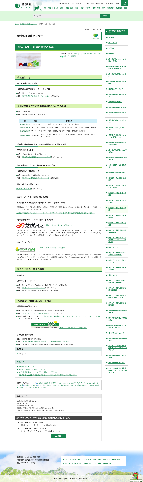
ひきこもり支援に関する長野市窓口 (117, 304)
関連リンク (20, 362)
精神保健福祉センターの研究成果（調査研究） (117, 67)
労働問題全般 (88, 53)
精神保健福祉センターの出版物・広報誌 (117, 60)
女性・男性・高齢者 (69, 383)
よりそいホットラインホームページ (33, 288)
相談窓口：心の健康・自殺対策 (117, 179)
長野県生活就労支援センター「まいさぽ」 (35, 96)
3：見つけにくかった (53, 431)
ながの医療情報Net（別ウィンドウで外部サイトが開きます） (39, 372)
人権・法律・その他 (44, 385)
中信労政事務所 (25, 131)
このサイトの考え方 (70, 459)
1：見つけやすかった (25, 431)
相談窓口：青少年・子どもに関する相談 (117, 186)
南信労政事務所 (25, 127)
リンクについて (78, 463)
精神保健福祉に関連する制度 (117, 95)
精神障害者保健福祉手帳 (116, 172)
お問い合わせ (109, 463)
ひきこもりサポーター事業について (117, 268)
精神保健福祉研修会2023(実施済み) (117, 319)
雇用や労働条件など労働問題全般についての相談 (41, 106)
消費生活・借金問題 (69, 56)
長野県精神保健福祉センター (28, 24)
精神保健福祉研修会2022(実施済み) (117, 311)
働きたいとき (112, 275)
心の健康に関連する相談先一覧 (117, 82)
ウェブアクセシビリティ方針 (88, 459)
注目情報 (111, 48)
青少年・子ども (56, 383)
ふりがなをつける (79, 3)
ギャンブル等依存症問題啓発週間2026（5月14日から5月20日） (117, 370)
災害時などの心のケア (115, 89)
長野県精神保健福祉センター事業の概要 (117, 143)
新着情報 (111, 53)
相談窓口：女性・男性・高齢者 (117, 194)
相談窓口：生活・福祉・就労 (117, 209)
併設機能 (111, 37)
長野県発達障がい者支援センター (117, 121)
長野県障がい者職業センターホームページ (35, 178)
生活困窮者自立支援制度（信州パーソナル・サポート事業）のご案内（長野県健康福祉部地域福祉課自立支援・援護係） (55, 213)
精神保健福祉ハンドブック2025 (117, 356)
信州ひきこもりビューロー (117, 333)
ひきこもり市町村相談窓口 (79, 385)
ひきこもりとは (113, 247)
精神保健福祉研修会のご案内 (117, 75)
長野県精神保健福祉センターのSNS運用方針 (117, 326)
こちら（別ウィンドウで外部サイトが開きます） (38, 313)
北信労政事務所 (25, 135)
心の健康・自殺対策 (43, 383)
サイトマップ (112, 43)
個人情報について (105, 459)
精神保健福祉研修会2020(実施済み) (117, 151)
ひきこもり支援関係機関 (61, 385)
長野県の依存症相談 (115, 102)
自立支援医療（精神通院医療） (117, 166)
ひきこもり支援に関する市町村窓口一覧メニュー (117, 296)
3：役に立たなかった (49, 425)
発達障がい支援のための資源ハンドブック (32, 369)
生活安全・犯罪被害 (30, 385)
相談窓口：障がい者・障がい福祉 (117, 201)
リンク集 (67, 463)
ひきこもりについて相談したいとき (117, 261)
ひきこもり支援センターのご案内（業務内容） (117, 253)
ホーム (17, 24)
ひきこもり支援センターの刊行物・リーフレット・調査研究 (117, 240)
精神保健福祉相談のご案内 (117, 107)
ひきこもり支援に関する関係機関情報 (117, 231)
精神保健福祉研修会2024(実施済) (117, 339)
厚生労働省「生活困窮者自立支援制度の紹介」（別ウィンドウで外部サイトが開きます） (48, 375)
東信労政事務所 (25, 124)
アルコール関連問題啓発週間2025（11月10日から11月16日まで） (117, 348)
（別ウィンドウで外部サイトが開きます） (58, 225)
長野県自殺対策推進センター (117, 114)
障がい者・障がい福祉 (23, 189)
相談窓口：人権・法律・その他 (117, 224)
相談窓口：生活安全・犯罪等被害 (117, 216)
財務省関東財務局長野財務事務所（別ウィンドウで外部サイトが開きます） (46, 341)
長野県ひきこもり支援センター (117, 129)
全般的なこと (78, 53)
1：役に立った (23, 425)
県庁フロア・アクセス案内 (93, 463)
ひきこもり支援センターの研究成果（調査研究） (117, 281)
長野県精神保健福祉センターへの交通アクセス (117, 136)
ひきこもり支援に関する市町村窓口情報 (117, 289)
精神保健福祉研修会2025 (116, 363)
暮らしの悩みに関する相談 (30, 269)
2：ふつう (35, 425)
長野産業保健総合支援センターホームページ (36, 157)
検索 (124, 4)
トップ (34, 383)
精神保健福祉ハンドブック (27, 366)
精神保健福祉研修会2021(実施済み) (117, 158)
